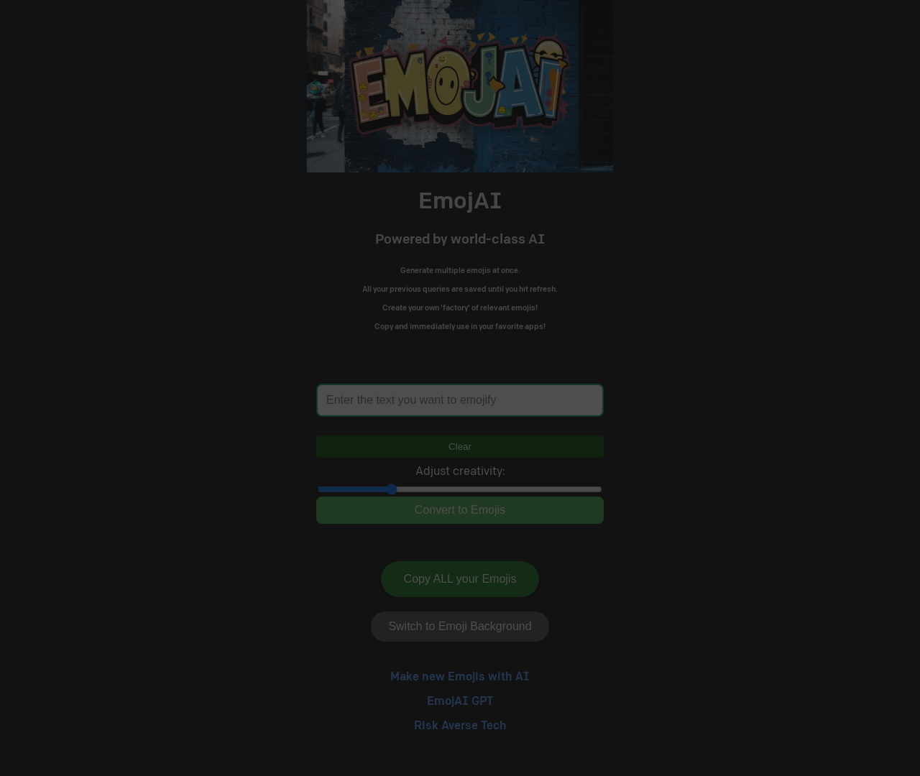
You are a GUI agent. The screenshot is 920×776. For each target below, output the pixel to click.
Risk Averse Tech (460, 726)
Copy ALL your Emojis (460, 579)
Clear (460, 446)
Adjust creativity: (460, 472)
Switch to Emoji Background (459, 626)
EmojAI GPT (460, 701)
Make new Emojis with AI (460, 677)
